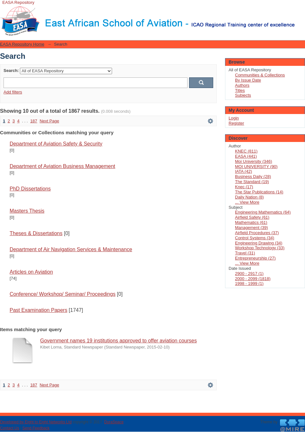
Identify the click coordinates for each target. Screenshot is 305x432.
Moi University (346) (253, 161)
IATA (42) (243, 171)
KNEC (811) (246, 151)
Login (300, 7)
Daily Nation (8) (249, 197)
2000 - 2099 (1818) (253, 278)
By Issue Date (248, 80)
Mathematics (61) (251, 222)
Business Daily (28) (253, 176)
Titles (240, 90)
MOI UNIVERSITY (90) (256, 166)
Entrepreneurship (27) (255, 258)
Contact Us (9, 428)
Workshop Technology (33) (259, 247)
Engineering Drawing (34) (258, 243)
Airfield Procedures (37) (257, 232)
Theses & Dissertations (36, 233)
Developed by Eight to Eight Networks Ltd (36, 422)
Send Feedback (36, 428)
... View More (247, 202)
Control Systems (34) (254, 237)
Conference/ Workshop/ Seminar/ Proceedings (63, 294)
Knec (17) (244, 186)
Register (236, 123)
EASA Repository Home (22, 44)
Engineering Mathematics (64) (263, 212)
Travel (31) (245, 253)
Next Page (49, 121)
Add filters (13, 92)
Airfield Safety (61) (252, 217)
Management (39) (251, 227)
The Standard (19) (252, 181)
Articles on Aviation (31, 272)
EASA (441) (246, 156)
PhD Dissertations (30, 188)
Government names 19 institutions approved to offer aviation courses (118, 340)
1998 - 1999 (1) (249, 283)
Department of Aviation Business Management (62, 166)
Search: (11, 70)
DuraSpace (113, 422)
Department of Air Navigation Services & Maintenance (71, 249)
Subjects (243, 95)
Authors (242, 85)
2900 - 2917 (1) (249, 273)
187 (33, 121)
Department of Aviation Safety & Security (56, 143)
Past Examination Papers (38, 310)
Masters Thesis (27, 211)
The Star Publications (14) (259, 192)
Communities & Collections (260, 75)
